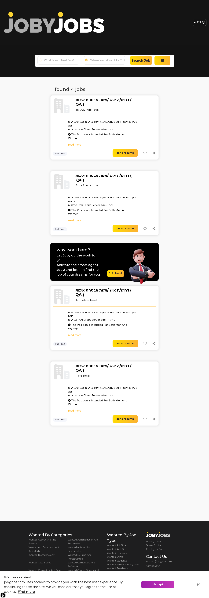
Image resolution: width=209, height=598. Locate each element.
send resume (125, 152)
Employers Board (155, 549)
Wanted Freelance (117, 553)
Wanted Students (117, 560)
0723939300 (153, 566)
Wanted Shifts (115, 556)
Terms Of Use (153, 545)
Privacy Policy (153, 541)
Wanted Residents (117, 568)
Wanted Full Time (117, 545)
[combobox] (61, 60)
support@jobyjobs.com (159, 561)
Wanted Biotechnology (42, 555)
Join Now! (115, 273)
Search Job (141, 60)
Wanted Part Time (117, 549)
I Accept (157, 584)
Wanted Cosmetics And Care (45, 570)
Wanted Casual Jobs (40, 562)
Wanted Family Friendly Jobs (123, 564)
